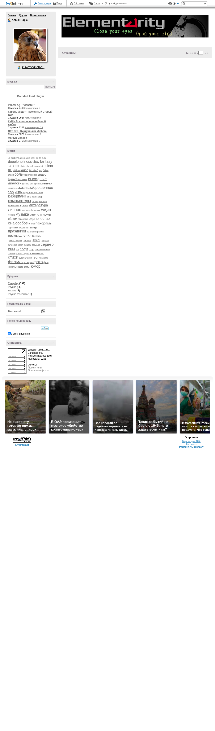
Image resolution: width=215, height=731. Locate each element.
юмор (36, 266)
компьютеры (19, 201)
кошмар (43, 201)
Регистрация (44, 3)
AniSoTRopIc (9, 20)
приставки (32, 232)
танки (29, 258)
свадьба (36, 245)
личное (14, 209)
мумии (33, 215)
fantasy (46, 161)
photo (22, 166)
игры (18, 192)
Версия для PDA (191, 441)
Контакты (191, 444)
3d (9, 158)
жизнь (23, 187)
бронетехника (30, 175)
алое (24, 170)
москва (11, 215)
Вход (59, 3)
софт (24, 249)
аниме (33, 170)
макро (25, 210)
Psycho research (17, 294)
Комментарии (38, 15)
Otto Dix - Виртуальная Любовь (27, 131)
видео (42, 174)
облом (12, 218)
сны (11, 249)
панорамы (43, 223)
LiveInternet (16, 4)
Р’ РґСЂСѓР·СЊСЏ (33, 67)
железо (46, 183)
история (39, 192)
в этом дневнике (20, 333)
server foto (39, 166)
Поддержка (170, 3)
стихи (13, 257)
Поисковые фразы (38, 370)
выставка (22, 179)
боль (18, 174)
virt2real (17, 170)
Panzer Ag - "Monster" (21, 105)
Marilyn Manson (17, 137)
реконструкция (15, 240)
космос (35, 201)
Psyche (12, 286)
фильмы (16, 262)
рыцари (27, 245)
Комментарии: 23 (34, 127)
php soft (30, 166)
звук (11, 192)
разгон (40, 232)
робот (20, 245)
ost (16, 166)
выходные (37, 179)
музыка (22, 214)
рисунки (45, 240)
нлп (39, 214)
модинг (46, 210)
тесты (11, 290)
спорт (31, 249)
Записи (12, 15)
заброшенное (41, 187)
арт (40, 170)
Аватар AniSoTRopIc (30, 45)
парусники (13, 228)
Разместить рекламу (191, 447)
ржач (36, 240)
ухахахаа (43, 258)
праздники (17, 231)
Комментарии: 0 (33, 117)
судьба (22, 258)
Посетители (35, 367)
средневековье (42, 249)
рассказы (36, 236)
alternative (25, 158)
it (13, 166)
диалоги (14, 183)
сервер (47, 244)
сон (17, 249)
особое (21, 223)
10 (195, 52)
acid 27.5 (15, 158)
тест (35, 257)
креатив (13, 205)
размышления (19, 235)
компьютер (37, 197)
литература (38, 205)
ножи (47, 214)
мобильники (34, 210)
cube (44, 158)
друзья (37, 184)
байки (46, 170)
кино (29, 197)
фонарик (28, 262)
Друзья (23, 15)
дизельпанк (27, 184)
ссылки (11, 253)
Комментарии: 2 (32, 108)
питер (33, 227)
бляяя (11, 175)
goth (10, 166)
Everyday (13, 283)
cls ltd (38, 158)
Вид (176, 4)
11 (191, 52)
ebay (36, 161)
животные (13, 188)
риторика (12, 245)
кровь (24, 205)
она (11, 223)
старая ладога (22, 253)
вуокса (13, 179)
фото (38, 262)
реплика (27, 240)
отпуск (32, 224)
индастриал (29, 192)
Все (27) (50, 86)
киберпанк (17, 196)
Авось (97, 3)
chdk (33, 158)
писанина (23, 228)
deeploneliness (20, 162)
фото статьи (24, 267)
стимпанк (37, 253)
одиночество (39, 219)
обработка (23, 219)
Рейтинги (79, 3)
